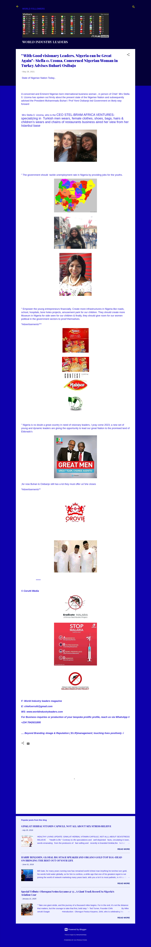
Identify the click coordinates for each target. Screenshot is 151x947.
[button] (128, 55)
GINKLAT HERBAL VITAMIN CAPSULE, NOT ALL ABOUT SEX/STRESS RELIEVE (66, 826)
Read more (123, 849)
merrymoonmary (81, 934)
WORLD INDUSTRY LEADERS (45, 42)
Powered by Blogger (75, 929)
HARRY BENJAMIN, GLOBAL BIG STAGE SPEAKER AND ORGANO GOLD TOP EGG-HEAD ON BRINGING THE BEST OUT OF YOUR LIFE (71, 859)
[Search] (133, 7)
